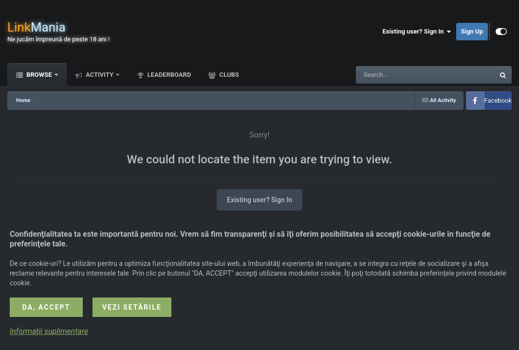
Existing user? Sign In (417, 31)
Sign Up (472, 31)
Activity (99, 74)
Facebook (498, 100)
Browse (39, 74)
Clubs (228, 74)
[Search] (400, 75)
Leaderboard (168, 74)
